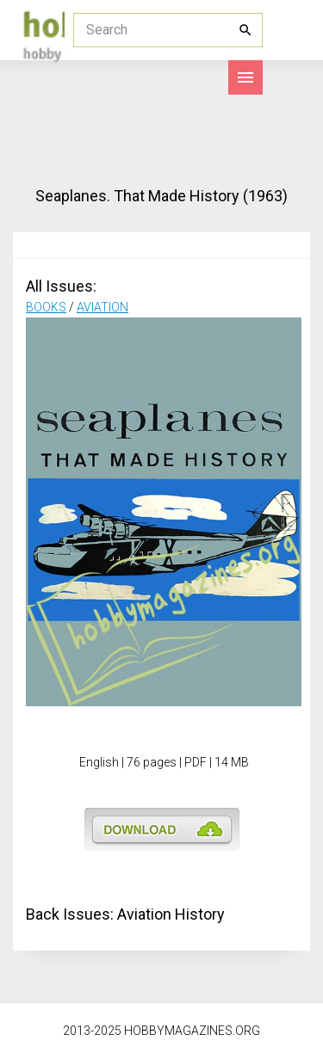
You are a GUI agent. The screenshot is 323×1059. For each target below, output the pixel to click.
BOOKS (46, 307)
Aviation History (171, 914)
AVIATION (102, 307)
